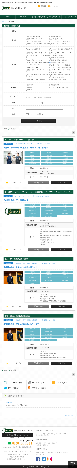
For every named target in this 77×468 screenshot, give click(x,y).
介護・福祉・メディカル (57, 39)
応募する (61, 182)
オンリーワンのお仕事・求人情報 (14, 9)
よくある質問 (61, 383)
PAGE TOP (72, 464)
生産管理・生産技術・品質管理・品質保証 (60, 49)
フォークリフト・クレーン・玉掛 (60, 53)
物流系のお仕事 (55, 36)
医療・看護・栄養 (32, 67)
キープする (16, 182)
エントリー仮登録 (39, 388)
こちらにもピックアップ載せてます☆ (17, 405)
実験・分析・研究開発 (57, 77)
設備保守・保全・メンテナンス (36, 53)
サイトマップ (40, 454)
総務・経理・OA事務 (56, 58)
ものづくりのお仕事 (33, 36)
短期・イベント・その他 (57, 43)
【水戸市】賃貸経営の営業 (16, 259)
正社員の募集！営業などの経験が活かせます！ (22, 267)
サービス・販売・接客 (33, 41)
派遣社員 (29, 85)
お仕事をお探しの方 (38, 17)
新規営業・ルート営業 (57, 62)
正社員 (29, 90)
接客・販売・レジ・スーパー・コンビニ (37, 70)
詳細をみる (38, 182)
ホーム (4, 21)
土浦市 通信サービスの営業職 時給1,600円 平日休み (26, 148)
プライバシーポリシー (61, 452)
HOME (8, 17)
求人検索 (23, 17)
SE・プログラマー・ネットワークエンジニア (37, 75)
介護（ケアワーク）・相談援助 (59, 65)
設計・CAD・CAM (55, 72)
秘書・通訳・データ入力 (34, 60)
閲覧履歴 (43, 6)
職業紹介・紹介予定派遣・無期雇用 (37, 43)
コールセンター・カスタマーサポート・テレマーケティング (37, 63)
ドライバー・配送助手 (57, 55)
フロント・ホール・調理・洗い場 (60, 67)
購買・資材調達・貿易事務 (58, 60)
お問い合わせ (13, 388)
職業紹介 (29, 87)
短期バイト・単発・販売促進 (35, 79)
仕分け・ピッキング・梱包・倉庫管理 (37, 56)
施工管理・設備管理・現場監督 (59, 75)
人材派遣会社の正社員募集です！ (17, 200)
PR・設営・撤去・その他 (57, 79)
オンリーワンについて (69, 17)
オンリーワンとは (15, 383)
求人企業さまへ (38, 383)
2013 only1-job (36, 467)
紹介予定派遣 (54, 85)
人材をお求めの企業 (53, 17)
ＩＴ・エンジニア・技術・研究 (59, 41)
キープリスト (55, 6)
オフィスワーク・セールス (35, 39)
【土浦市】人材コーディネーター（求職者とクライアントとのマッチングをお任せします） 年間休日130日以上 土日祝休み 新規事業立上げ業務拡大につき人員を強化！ (38, 192)
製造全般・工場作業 (33, 49)
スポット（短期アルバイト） (58, 87)
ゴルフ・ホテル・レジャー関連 (59, 70)
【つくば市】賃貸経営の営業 (17, 316)
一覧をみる (67, 415)
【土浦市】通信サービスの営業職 (20, 139)
